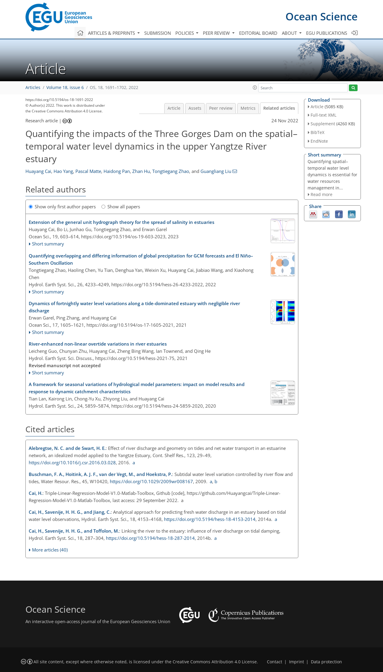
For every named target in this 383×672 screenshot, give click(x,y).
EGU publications (326, 33)
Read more (321, 194)
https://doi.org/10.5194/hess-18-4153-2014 (210, 519)
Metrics (248, 108)
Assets (195, 108)
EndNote (319, 141)
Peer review (220, 108)
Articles (32, 87)
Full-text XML (323, 115)
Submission (157, 33)
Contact (274, 662)
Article (174, 108)
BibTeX (317, 132)
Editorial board (258, 33)
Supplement (323, 123)
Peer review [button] (217, 33)
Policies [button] (185, 33)
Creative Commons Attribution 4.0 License (215, 662)
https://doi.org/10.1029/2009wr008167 (151, 481)
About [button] (290, 33)
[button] (255, 87)
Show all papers (120, 207)
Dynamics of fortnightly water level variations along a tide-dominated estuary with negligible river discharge (134, 307)
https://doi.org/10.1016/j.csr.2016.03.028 (72, 462)
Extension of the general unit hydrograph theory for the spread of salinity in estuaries (121, 222)
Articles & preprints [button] (112, 33)
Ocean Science (321, 16)
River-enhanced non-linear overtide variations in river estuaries (98, 344)
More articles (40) (50, 550)
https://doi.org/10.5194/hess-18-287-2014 (150, 538)
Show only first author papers (62, 207)
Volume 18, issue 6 (65, 87)
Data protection (326, 662)
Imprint (296, 662)
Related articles (279, 108)
